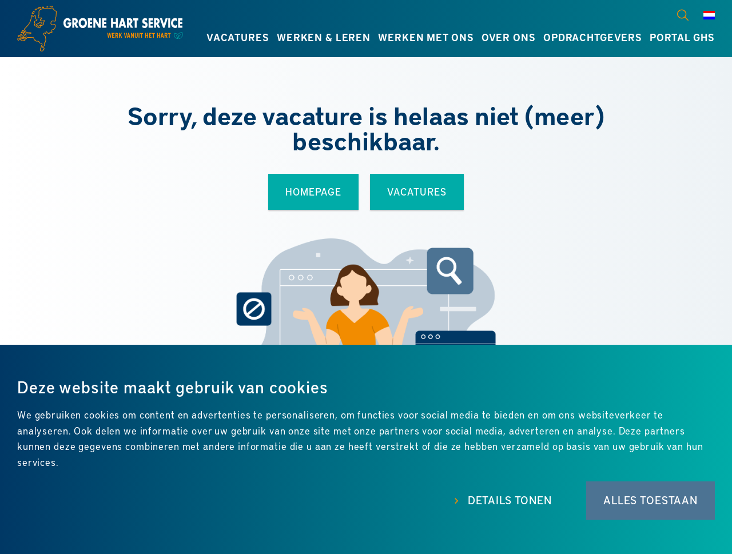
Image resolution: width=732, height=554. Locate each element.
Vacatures (237, 37)
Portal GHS (682, 37)
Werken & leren (324, 37)
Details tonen (510, 500)
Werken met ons (426, 37)
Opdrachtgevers (592, 37)
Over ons (509, 37)
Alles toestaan (650, 500)
